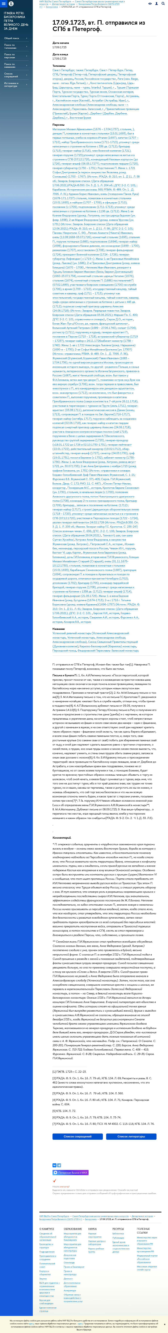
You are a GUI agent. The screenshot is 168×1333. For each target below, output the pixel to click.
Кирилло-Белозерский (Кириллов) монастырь (108, 646)
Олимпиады (69, 1262)
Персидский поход (64, 650)
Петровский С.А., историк (106, 544)
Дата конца (60, 54)
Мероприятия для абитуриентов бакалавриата (72, 1236)
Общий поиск (11, 38)
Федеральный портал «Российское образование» (147, 1259)
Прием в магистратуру (70, 1273)
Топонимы (58, 66)
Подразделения (46, 1251)
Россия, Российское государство (95, 79)
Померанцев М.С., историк (84, 488)
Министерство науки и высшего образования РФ (147, 1240)
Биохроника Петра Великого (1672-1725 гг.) (60, 1219)
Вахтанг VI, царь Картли (67, 552)
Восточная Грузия (80, 117)
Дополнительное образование (72, 1284)
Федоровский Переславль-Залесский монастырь (108, 650)
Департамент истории (142, 1216)
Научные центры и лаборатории (96, 1243)
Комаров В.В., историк (77, 622)
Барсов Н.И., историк (106, 613)
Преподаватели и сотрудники (47, 1258)
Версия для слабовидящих (46, 1302)
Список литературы (131, 1136)
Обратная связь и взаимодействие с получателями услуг (73, 1298)
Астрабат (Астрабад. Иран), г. (110, 100)
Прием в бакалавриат (74, 1266)
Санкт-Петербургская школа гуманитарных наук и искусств (100, 1216)
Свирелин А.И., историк (104, 617)
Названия (58, 629)
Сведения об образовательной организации (47, 1236)
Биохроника (90, 1219)
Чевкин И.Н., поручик (122, 548)
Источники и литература (11, 84)
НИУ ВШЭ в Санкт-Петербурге (54, 1216)
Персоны (58, 124)
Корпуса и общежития (45, 1273)
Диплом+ (68, 1278)
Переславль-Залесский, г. (88, 109)
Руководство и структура (46, 1246)
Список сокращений (11, 75)
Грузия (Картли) (79, 113)
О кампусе (46, 1229)
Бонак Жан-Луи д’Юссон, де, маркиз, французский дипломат (90, 323)
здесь (31, 1323)
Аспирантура (70, 1290)
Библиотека (118, 1233)
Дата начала (60, 43)
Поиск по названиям (9, 65)
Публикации (118, 1237)
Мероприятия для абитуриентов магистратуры (72, 1247)
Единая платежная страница (47, 1309)
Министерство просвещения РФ (145, 1250)
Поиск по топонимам (10, 46)
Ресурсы (118, 1229)
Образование (73, 1229)
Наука (92, 1229)
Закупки (43, 1278)
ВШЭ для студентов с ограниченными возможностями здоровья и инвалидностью (49, 1289)
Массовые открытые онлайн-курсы (147, 1268)
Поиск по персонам (9, 56)
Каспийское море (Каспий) (73, 100)
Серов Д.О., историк (120, 319)
